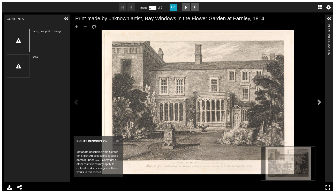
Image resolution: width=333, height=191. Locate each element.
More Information (329, 26)
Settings (328, 7)
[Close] (117, 140)
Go (173, 7)
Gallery (320, 7)
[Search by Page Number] (152, 7)
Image (143, 7)
